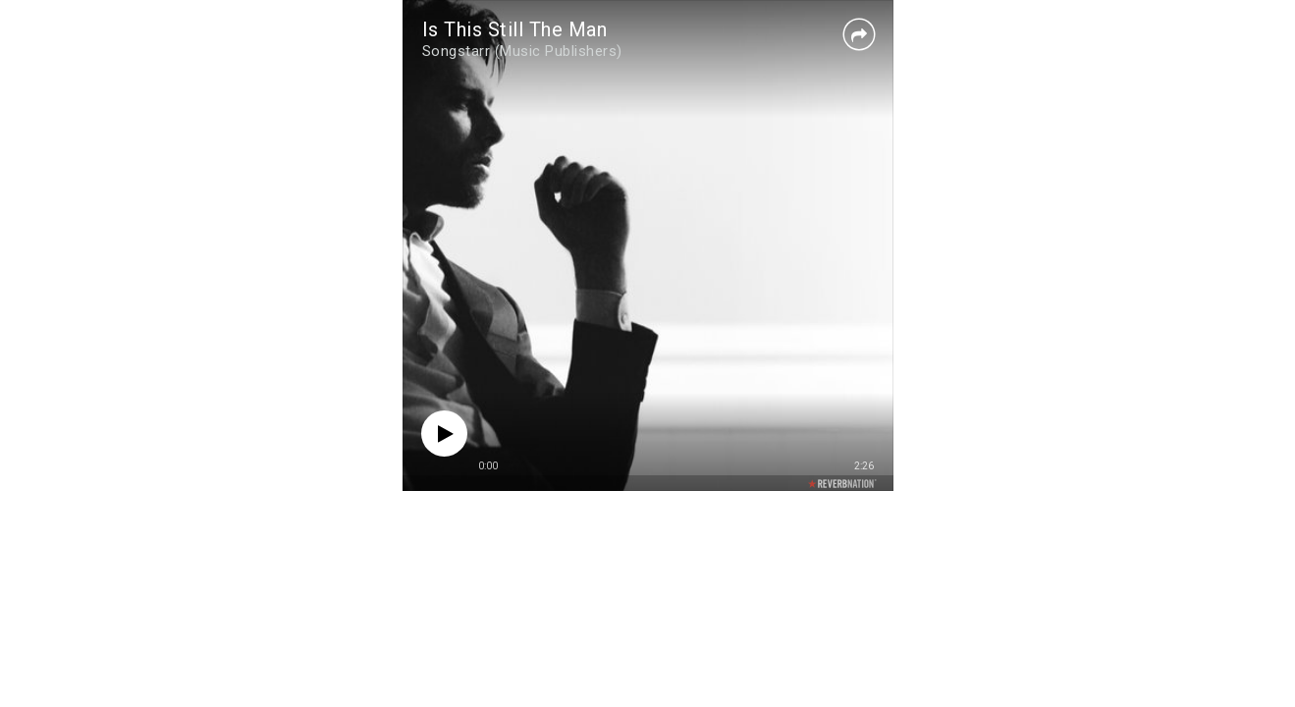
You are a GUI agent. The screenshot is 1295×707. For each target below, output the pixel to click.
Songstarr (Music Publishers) (522, 51)
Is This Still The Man (515, 29)
